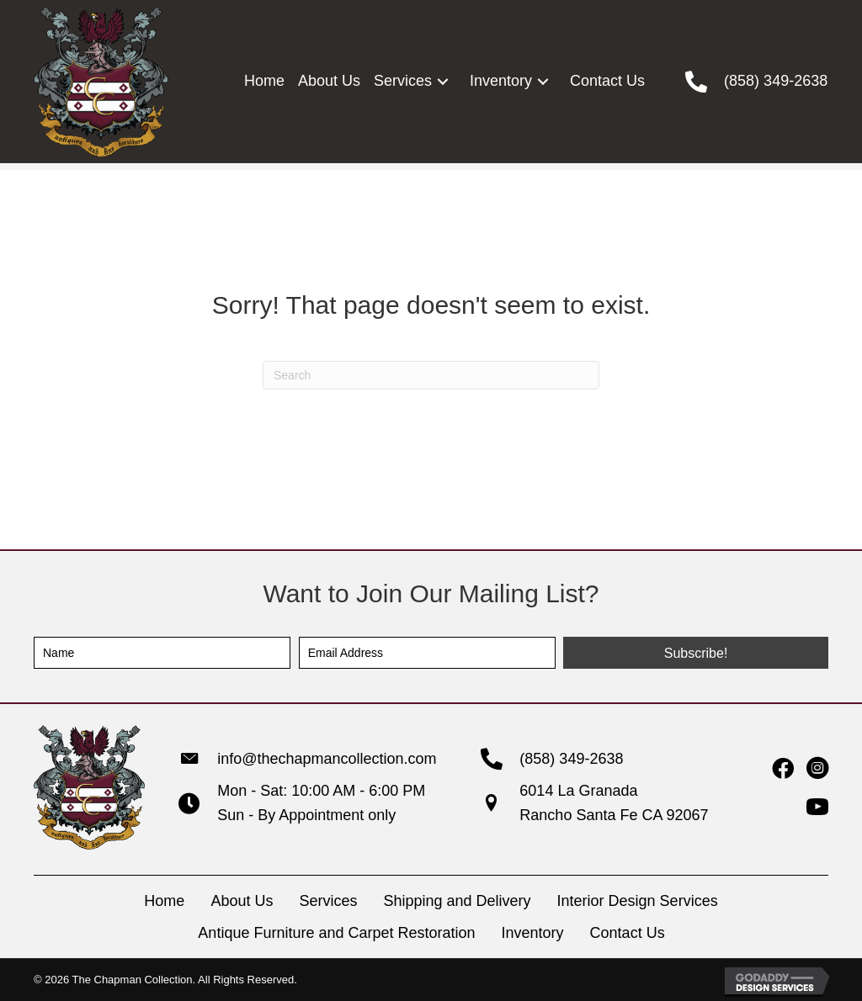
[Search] (431, 375)
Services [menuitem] (328, 900)
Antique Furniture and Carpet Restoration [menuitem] (336, 932)
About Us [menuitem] (241, 900)
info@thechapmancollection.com (326, 758)
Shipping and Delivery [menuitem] (456, 900)
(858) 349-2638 (775, 80)
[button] (442, 81)
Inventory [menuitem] (533, 932)
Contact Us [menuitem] (627, 932)
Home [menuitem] (164, 900)
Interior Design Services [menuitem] (637, 900)
